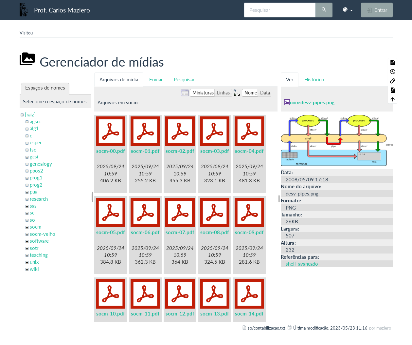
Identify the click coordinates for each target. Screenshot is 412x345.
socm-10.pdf (110, 313)
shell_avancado (302, 264)
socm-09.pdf (249, 232)
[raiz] (30, 114)
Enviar (156, 79)
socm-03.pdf (214, 151)
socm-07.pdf (180, 232)
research (39, 199)
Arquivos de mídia (118, 79)
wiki (34, 269)
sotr (34, 248)
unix (34, 262)
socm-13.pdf (214, 313)
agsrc (35, 121)
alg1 (34, 128)
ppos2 (36, 170)
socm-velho (42, 234)
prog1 (36, 177)
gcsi (34, 156)
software (39, 241)
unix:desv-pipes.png (312, 102)
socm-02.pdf (180, 151)
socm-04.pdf (249, 151)
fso (33, 149)
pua (33, 191)
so (32, 220)
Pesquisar (184, 79)
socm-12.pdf (180, 313)
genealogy (41, 164)
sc (32, 212)
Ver (289, 79)
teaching (39, 255)
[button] (347, 10)
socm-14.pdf (249, 313)
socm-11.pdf (145, 313)
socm (35, 227)
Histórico (314, 79)
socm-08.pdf (214, 232)
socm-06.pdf (145, 232)
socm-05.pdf (110, 232)
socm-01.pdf (145, 151)
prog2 (36, 185)
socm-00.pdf (110, 151)
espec (36, 142)
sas (33, 206)
